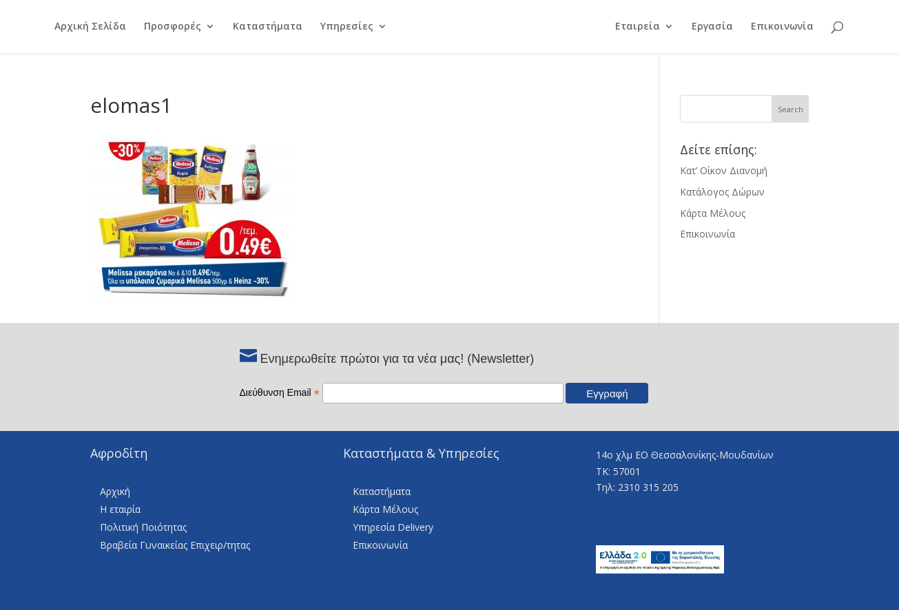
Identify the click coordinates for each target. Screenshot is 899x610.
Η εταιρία (120, 509)
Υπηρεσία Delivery (393, 527)
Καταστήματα (258, 28)
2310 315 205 (648, 487)
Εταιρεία (645, 28)
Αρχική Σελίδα (81, 28)
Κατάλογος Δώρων (722, 191)
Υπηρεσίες (337, 28)
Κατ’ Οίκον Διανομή (723, 170)
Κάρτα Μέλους (712, 213)
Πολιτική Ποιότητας (143, 527)
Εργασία (720, 28)
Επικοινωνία (790, 28)
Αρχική (115, 491)
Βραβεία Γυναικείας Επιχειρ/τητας (175, 544)
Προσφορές (163, 28)
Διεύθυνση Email (280, 392)
